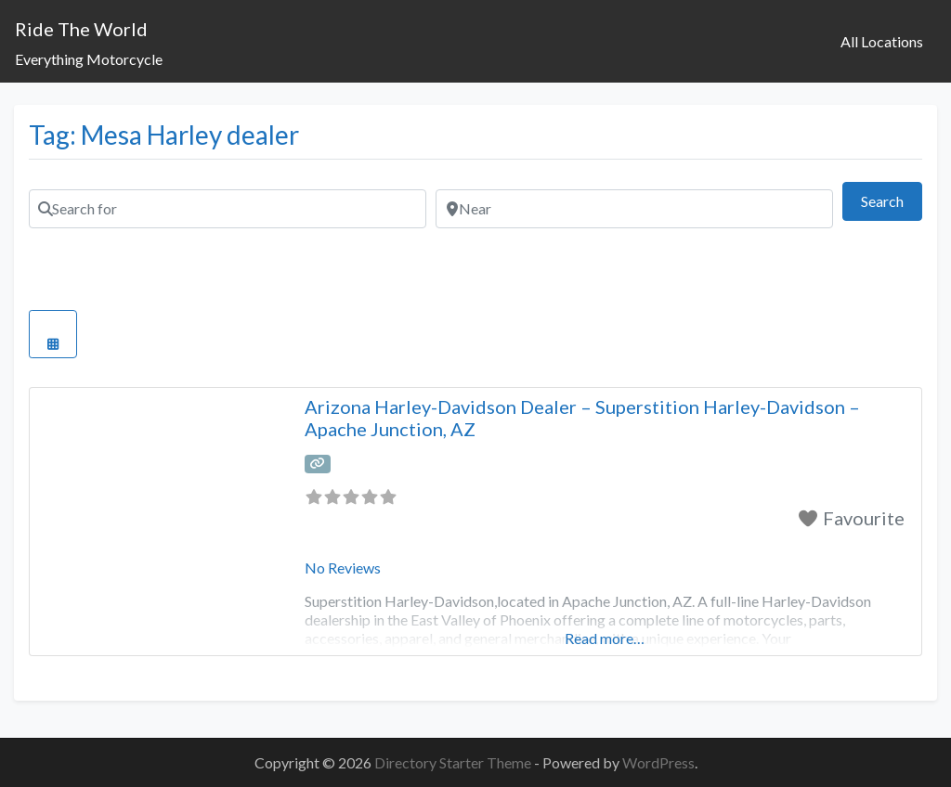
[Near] (634, 208)
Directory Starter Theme (454, 762)
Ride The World (81, 29)
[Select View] (53, 334)
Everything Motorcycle (89, 59)
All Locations (881, 41)
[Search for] (227, 208)
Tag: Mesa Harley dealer (164, 134)
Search (891, 199)
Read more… (605, 638)
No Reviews (343, 567)
